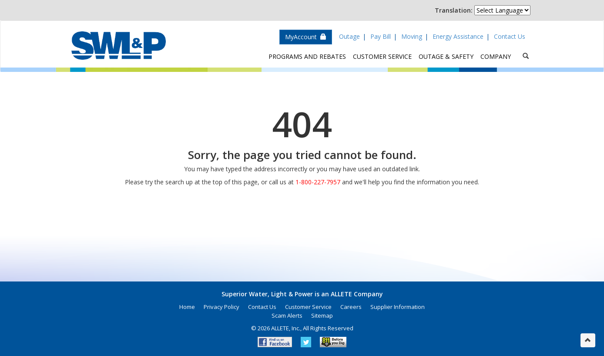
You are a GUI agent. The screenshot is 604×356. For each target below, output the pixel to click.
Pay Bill (380, 36)
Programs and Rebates (307, 56)
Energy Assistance (458, 36)
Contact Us (509, 36)
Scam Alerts (287, 315)
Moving (411, 36)
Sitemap (322, 315)
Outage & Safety (446, 56)
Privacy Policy (221, 307)
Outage (349, 36)
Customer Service (382, 56)
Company (495, 56)
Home (187, 307)
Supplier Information (397, 307)
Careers (351, 307)
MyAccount (305, 37)
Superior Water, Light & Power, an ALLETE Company (118, 45)
